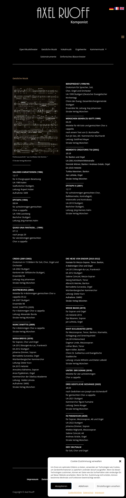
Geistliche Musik (49, 49)
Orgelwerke (80, 49)
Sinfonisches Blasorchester (73, 56)
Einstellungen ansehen (108, 486)
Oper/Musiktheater (28, 49)
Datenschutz (88, 492)
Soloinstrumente (48, 56)
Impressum (99, 492)
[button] (120, 461)
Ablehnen (83, 486)
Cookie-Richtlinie (75, 492)
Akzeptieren (61, 486)
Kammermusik (97, 49)
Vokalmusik (66, 49)
